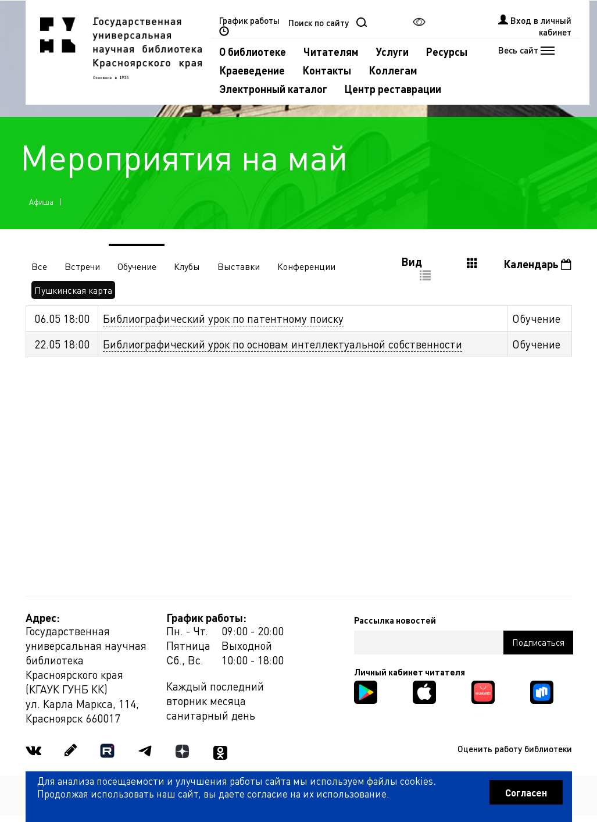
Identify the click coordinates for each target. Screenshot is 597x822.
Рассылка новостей (395, 620)
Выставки (238, 266)
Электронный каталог (273, 88)
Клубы (187, 266)
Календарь (537, 264)
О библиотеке (252, 51)
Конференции (306, 266)
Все (39, 266)
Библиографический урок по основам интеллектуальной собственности (282, 344)
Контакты (326, 70)
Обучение (136, 266)
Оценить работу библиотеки (514, 749)
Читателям (331, 51)
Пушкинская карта (73, 290)
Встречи (82, 266)
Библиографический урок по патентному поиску (223, 318)
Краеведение (252, 70)
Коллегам (393, 70)
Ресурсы (446, 51)
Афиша (41, 202)
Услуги (392, 51)
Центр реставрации (393, 88)
